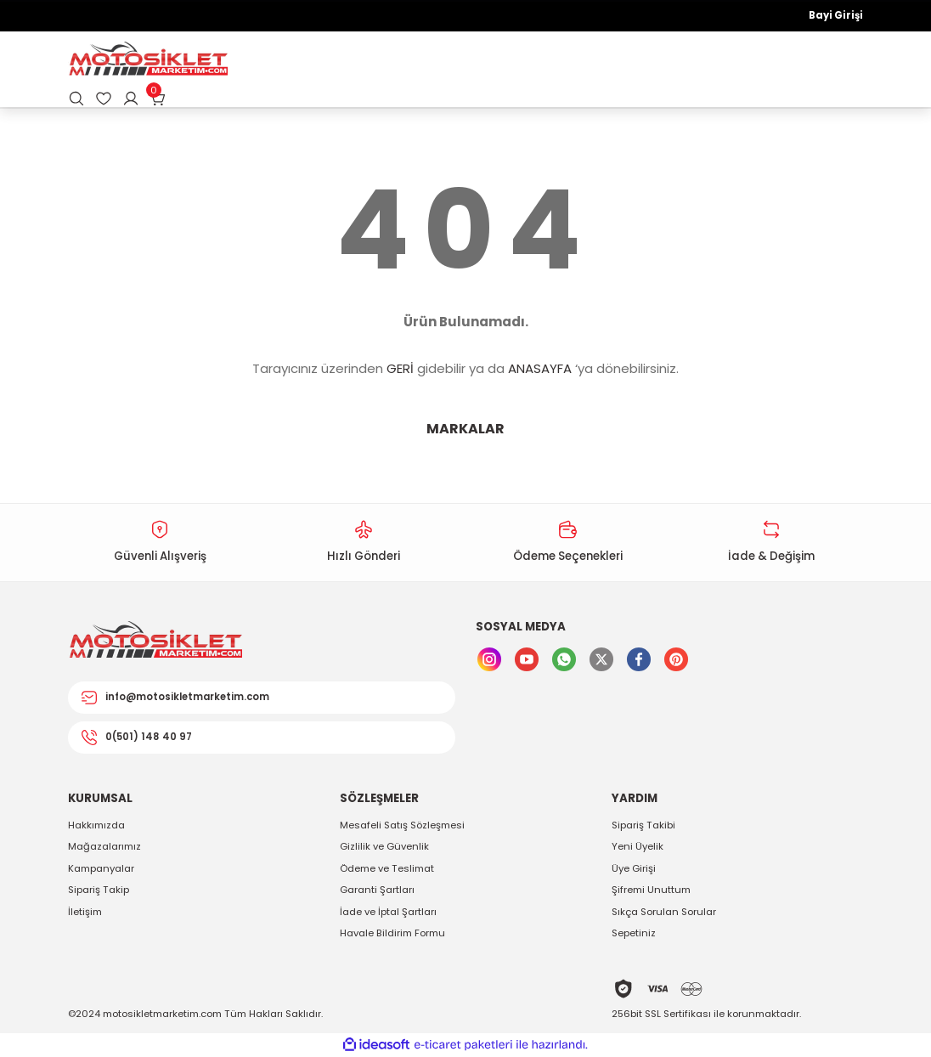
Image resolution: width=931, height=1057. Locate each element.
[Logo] (148, 60)
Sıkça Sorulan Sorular (664, 912)
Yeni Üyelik (637, 846)
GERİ (400, 368)
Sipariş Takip (98, 889)
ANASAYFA (540, 368)
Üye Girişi (634, 868)
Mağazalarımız (104, 846)
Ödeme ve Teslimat (387, 868)
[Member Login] (130, 98)
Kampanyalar (101, 868)
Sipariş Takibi (643, 825)
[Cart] (158, 98)
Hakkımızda (96, 825)
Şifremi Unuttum (651, 889)
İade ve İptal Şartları (388, 912)
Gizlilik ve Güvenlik (384, 846)
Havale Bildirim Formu (392, 933)
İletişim (85, 912)
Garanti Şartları (377, 889)
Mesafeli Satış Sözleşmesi (402, 825)
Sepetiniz (634, 933)
